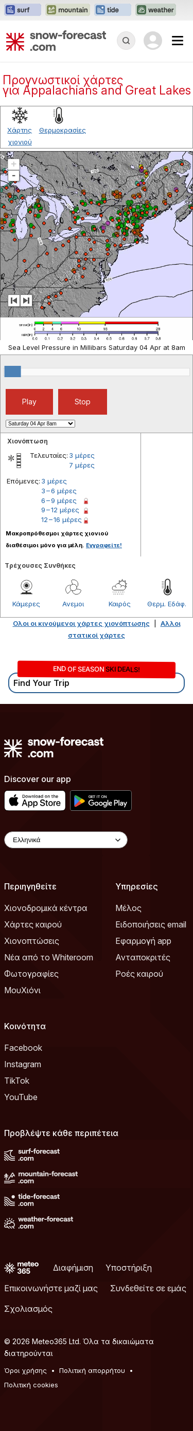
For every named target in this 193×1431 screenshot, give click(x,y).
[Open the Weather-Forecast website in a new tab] (155, 10)
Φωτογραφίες (31, 974)
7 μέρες (82, 465)
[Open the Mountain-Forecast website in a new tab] (67, 10)
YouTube (21, 1097)
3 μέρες (82, 455)
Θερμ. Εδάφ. (166, 604)
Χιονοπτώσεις (31, 941)
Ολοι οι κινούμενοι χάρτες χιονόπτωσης (81, 623)
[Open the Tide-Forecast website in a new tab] (112, 10)
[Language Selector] (66, 839)
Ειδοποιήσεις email (150, 924)
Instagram (22, 1064)
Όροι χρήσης (25, 1370)
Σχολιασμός (28, 1309)
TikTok (16, 1080)
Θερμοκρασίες (62, 130)
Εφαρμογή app (143, 941)
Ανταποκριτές (142, 957)
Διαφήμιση (73, 1267)
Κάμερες (26, 604)
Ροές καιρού (139, 974)
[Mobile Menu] (177, 40)
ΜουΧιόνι (22, 990)
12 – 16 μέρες (61, 519)
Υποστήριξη (129, 1267)
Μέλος (128, 908)
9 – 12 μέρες (60, 510)
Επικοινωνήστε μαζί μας (51, 1288)
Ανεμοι (73, 604)
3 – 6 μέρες (59, 491)
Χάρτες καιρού (33, 924)
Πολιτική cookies (31, 1385)
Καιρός (120, 604)
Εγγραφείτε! (104, 545)
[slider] (13, 371)
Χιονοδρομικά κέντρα (45, 908)
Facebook (23, 1048)
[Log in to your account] (153, 40)
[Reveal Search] (126, 40)
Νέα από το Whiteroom (48, 957)
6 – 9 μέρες (59, 500)
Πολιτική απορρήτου (92, 1370)
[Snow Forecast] (56, 40)
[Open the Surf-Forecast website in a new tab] (22, 10)
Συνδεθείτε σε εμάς (148, 1288)
